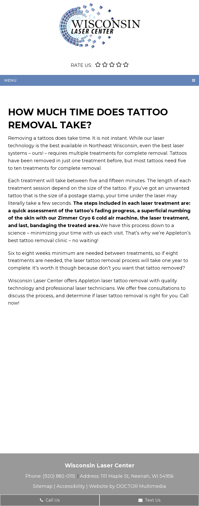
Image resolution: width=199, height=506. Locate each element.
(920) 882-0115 (59, 476)
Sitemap (43, 486)
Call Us (50, 500)
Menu (10, 80)
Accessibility (70, 486)
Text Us (149, 500)
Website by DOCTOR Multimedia (127, 486)
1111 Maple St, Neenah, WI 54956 (137, 476)
